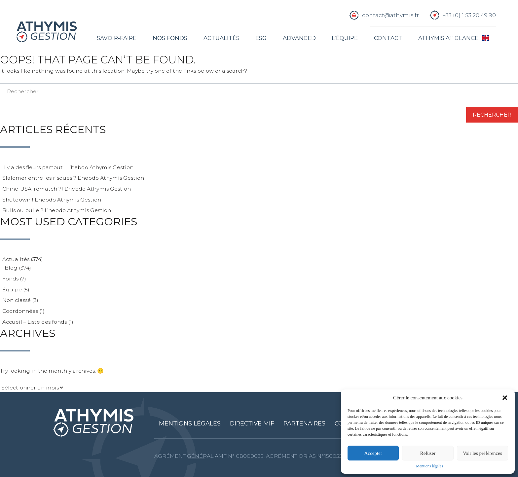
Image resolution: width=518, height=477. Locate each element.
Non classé (16, 300)
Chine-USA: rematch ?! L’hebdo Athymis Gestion (66, 189)
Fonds (10, 278)
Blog (11, 268)
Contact (388, 38)
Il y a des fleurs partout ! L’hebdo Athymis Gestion (67, 167)
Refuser (428, 453)
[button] (504, 397)
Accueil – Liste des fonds (34, 322)
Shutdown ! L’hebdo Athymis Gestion (51, 200)
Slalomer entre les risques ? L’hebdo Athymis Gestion (73, 178)
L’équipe (345, 38)
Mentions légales (429, 466)
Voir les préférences (482, 453)
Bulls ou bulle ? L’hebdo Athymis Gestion (56, 210)
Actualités (222, 38)
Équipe (12, 289)
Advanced (299, 38)
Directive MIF (252, 423)
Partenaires (304, 423)
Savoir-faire (116, 38)
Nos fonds (170, 38)
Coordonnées (20, 311)
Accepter (373, 453)
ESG (261, 38)
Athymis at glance (448, 38)
